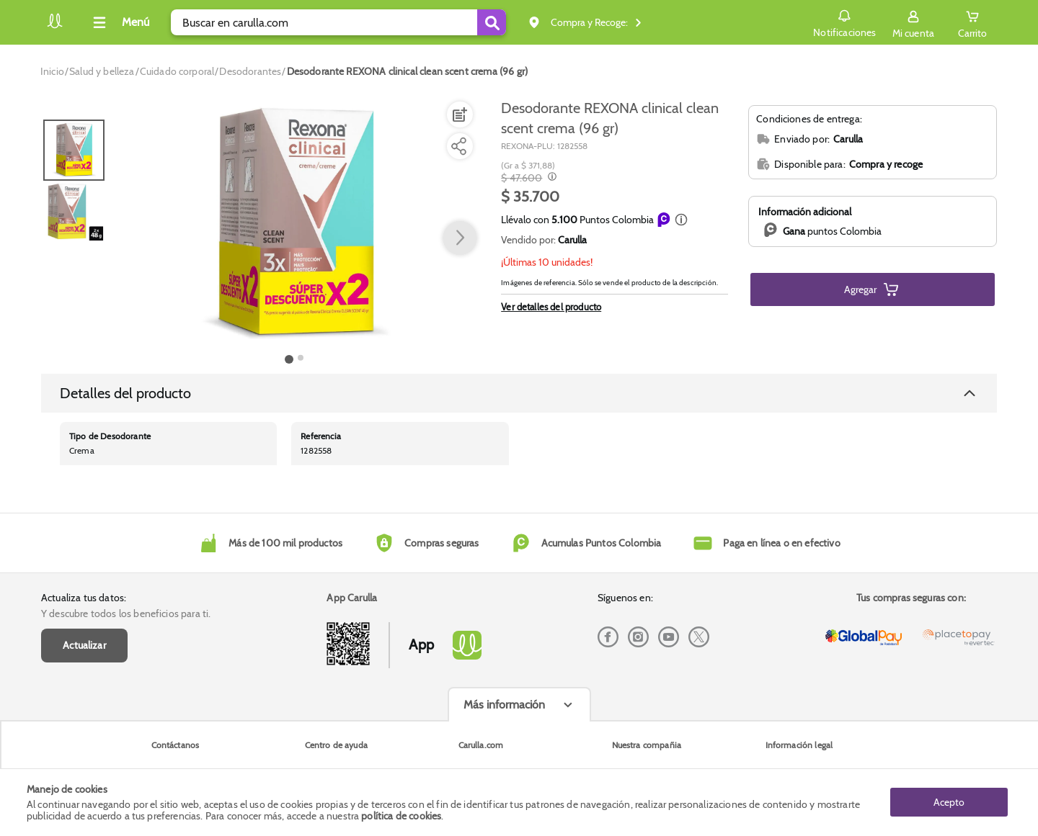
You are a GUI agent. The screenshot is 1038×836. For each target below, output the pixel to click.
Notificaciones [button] (844, 21)
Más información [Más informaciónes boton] (504, 704)
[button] (681, 219)
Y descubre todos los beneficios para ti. (125, 613)
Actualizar (84, 645)
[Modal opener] (550, 177)
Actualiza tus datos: (83, 597)
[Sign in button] (913, 22)
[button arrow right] (460, 238)
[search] (338, 22)
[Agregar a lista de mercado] (458, 114)
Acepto (948, 802)
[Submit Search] (491, 22)
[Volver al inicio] (54, 26)
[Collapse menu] (119, 22)
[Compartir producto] (458, 146)
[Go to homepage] (52, 71)
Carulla (572, 239)
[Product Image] (295, 224)
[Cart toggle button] (972, 22)
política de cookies (401, 815)
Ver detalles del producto (551, 307)
